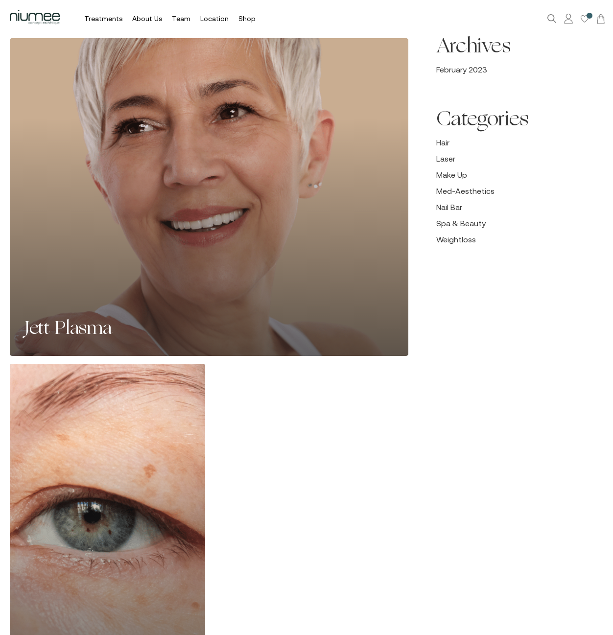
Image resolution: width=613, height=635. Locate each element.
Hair (442, 142)
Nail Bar (449, 207)
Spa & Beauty (461, 223)
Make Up (451, 174)
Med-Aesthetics (465, 191)
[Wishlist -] (585, 19)
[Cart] (599, 18)
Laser (445, 158)
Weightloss (456, 239)
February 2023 (461, 69)
